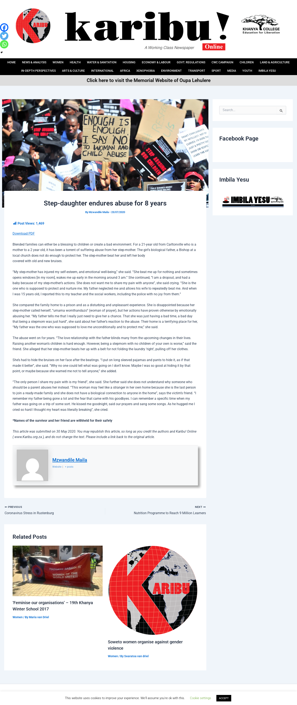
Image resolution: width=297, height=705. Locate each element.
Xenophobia (177, 66)
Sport (251, 66)
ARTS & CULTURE (103, 66)
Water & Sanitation (118, 61)
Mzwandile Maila (69, 460)
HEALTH (90, 61)
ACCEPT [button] (224, 698)
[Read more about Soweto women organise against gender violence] (153, 590)
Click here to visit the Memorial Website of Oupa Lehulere (148, 80)
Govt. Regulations (212, 61)
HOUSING (147, 61)
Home (23, 61)
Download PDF (24, 233)
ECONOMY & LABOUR (175, 61)
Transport (231, 66)
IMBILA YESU (148, 72)
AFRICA (156, 66)
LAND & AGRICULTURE (25, 66)
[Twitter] (4, 36)
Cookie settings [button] (200, 698)
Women (73, 61)
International (133, 66)
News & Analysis (47, 61)
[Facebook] (4, 27)
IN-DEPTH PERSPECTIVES (66, 66)
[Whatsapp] (4, 44)
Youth (283, 66)
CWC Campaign (245, 61)
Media (266, 66)
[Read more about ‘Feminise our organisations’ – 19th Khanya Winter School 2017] (58, 571)
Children (270, 61)
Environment (205, 66)
